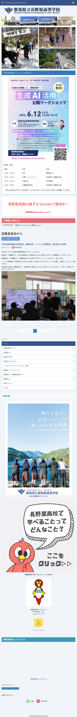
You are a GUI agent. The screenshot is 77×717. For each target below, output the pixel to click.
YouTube (42, 701)
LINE (32, 701)
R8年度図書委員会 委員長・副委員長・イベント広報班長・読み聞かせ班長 (34, 244)
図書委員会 (17, 247)
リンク (50, 190)
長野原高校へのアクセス (39, 679)
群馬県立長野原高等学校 (16, 2)
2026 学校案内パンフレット (38, 496)
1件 (16, 239)
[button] (7, 48)
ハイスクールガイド (38, 630)
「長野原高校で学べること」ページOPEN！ (38, 574)
